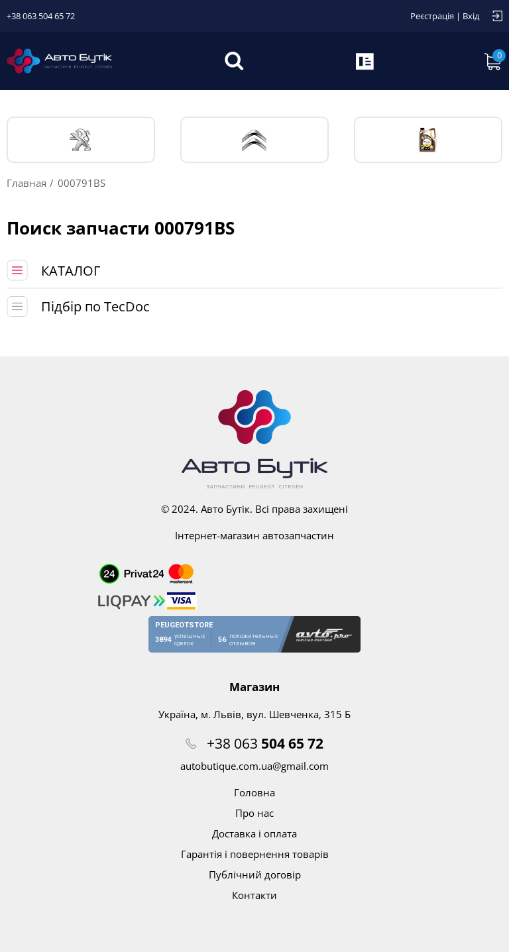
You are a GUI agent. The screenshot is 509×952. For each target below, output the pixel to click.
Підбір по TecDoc (95, 306)
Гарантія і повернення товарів (255, 854)
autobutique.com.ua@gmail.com (254, 765)
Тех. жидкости (428, 140)
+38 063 (265, 743)
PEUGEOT (81, 140)
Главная (26, 182)
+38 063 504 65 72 (41, 16)
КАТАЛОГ (70, 271)
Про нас (254, 813)
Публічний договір (255, 874)
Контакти (254, 895)
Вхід (471, 16)
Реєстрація (432, 16)
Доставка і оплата (254, 833)
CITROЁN (254, 140)
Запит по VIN (366, 61)
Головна (254, 792)
